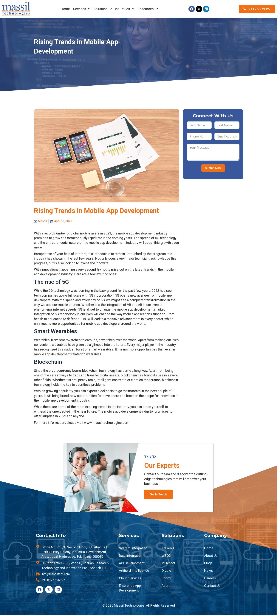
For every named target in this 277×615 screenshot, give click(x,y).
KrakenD (168, 548)
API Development (132, 563)
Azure (166, 586)
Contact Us (212, 586)
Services (81, 9)
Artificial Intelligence (134, 570)
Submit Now (213, 168)
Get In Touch (158, 494)
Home (65, 9)
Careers (210, 578)
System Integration (133, 548)
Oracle (166, 570)
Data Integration (130, 556)
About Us (211, 556)
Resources (147, 9)
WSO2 (166, 556)
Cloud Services (130, 578)
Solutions (103, 9)
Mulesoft (168, 563)
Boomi (166, 578)
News (208, 570)
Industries (124, 9)
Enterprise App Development (130, 588)
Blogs (208, 563)
